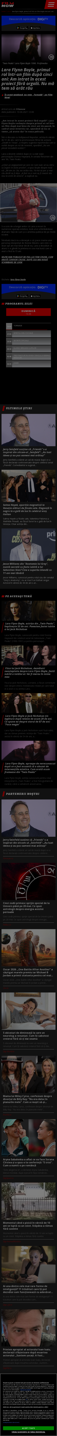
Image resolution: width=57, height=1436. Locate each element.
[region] (28, 1405)
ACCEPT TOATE (28, 1428)
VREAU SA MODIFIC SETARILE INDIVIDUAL (28, 1432)
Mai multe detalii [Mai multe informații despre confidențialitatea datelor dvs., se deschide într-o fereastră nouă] (25, 1389)
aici (26, 1399)
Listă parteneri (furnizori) (11, 1422)
